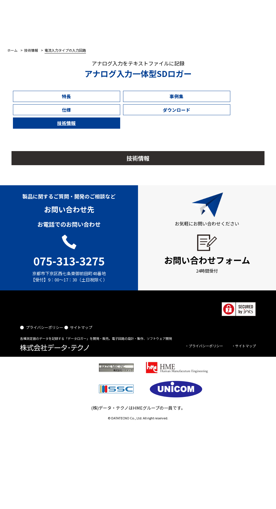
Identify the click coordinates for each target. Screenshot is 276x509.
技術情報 (201, 95)
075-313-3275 (69, 231)
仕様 (116, 95)
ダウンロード (158, 95)
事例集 (75, 95)
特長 (32, 95)
